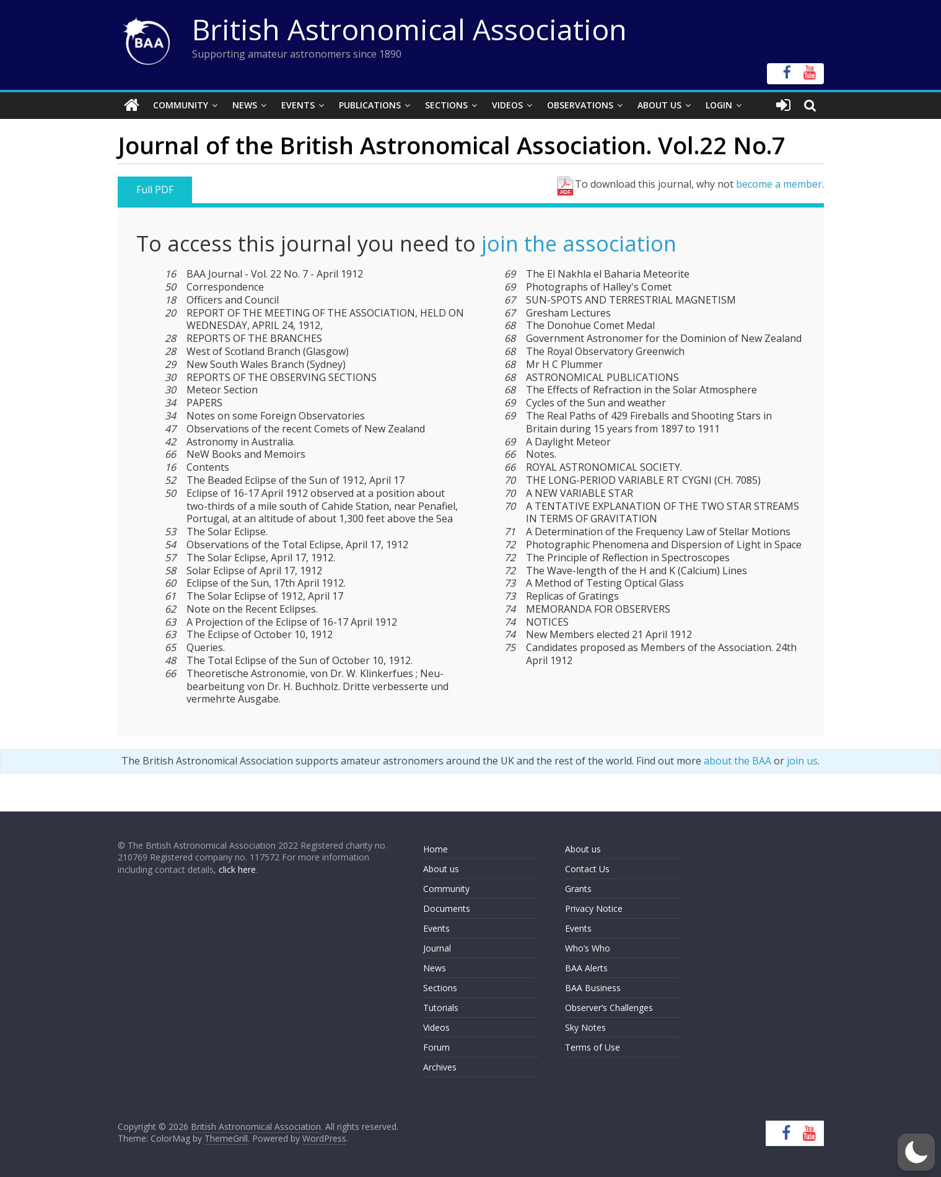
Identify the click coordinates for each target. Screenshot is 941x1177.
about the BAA (737, 761)
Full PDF (154, 189)
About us (441, 869)
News (244, 105)
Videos (507, 105)
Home (435, 849)
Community (180, 105)
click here (237, 869)
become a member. (780, 184)
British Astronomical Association (409, 29)
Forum (436, 1047)
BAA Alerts (586, 968)
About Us (659, 105)
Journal (437, 948)
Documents (446, 908)
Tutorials (440, 1007)
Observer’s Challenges (609, 1007)
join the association (578, 243)
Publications (370, 105)
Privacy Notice (594, 908)
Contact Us (587, 869)
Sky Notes (585, 1027)
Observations (580, 105)
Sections (446, 105)
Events (298, 105)
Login (719, 105)
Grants (578, 889)
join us (802, 761)
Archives (440, 1067)
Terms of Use (592, 1047)
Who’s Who (587, 948)
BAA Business (593, 988)
